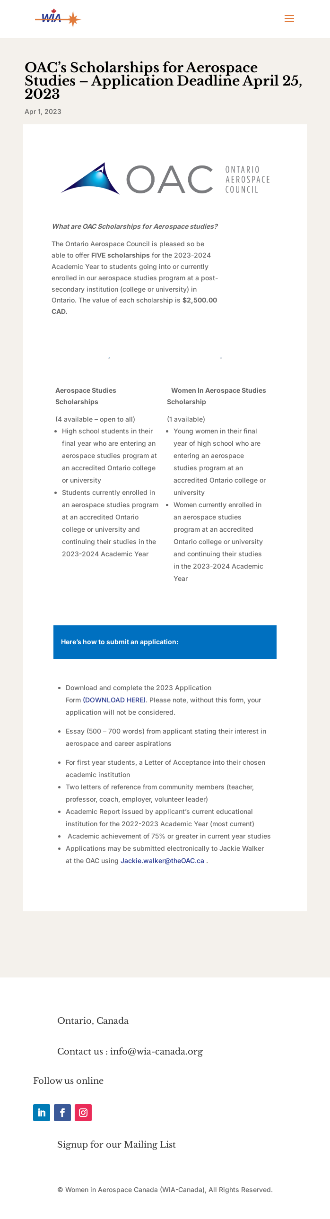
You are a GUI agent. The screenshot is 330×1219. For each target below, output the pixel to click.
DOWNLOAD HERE (114, 700)
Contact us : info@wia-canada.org (130, 1051)
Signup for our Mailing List (116, 1145)
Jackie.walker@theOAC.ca (162, 860)
